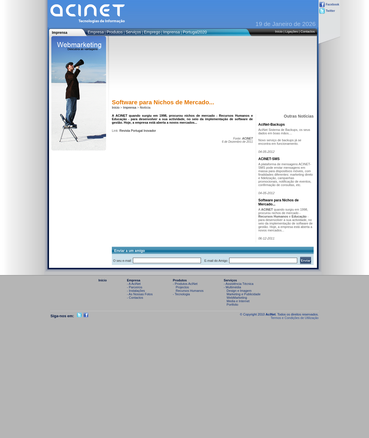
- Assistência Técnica (238, 283)
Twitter (327, 11)
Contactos (307, 31)
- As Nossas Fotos (140, 294)
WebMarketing (237, 297)
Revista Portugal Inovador (137, 130)
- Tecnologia (181, 294)
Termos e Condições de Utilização (295, 318)
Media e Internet (238, 301)
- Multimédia (232, 287)
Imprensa (171, 32)
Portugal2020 (195, 32)
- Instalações (136, 290)
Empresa (96, 32)
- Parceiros (134, 287)
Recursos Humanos (190, 290)
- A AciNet (134, 283)
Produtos (115, 32)
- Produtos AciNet (185, 283)
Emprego (152, 32)
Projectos (182, 287)
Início (279, 31)
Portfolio (232, 304)
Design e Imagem (239, 290)
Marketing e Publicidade (243, 294)
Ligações (291, 31)
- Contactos (135, 297)
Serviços (133, 32)
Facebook (329, 5)
